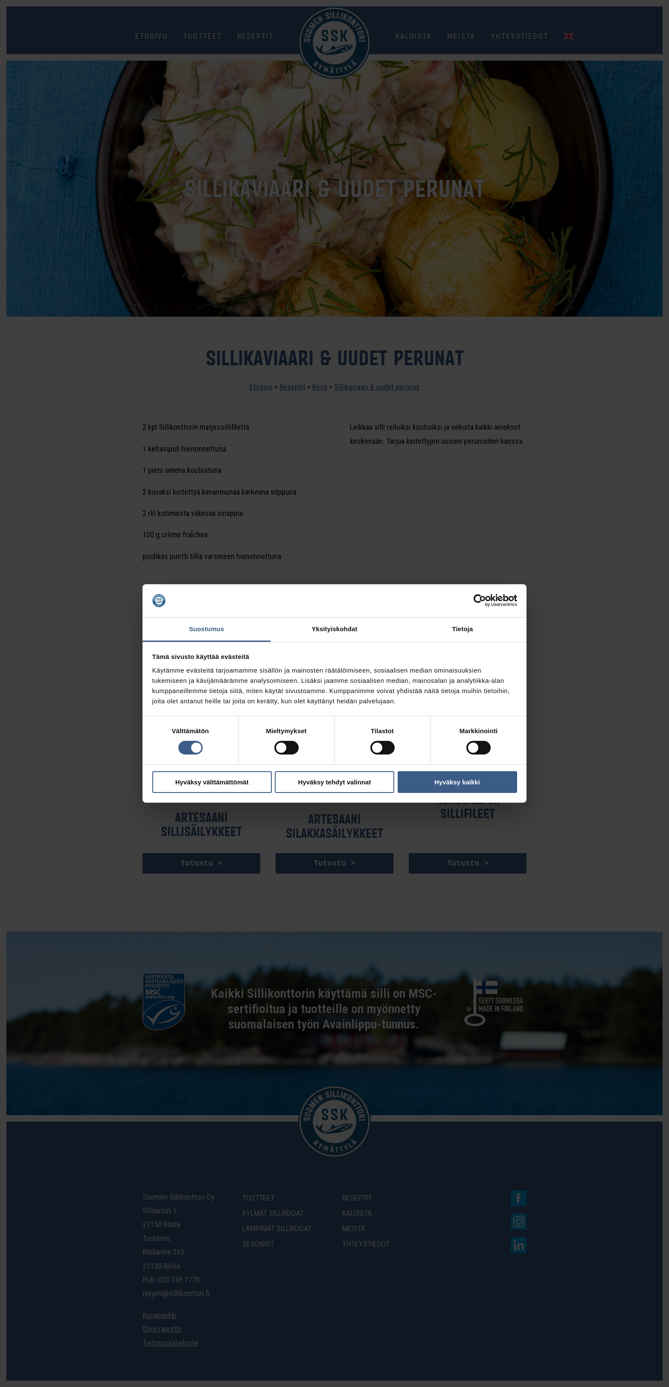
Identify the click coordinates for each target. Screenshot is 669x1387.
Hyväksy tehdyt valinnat (334, 782)
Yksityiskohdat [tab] (334, 628)
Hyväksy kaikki (457, 782)
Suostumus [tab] (206, 628)
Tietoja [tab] (462, 628)
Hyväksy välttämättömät (212, 782)
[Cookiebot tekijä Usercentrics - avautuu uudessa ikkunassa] (479, 600)
